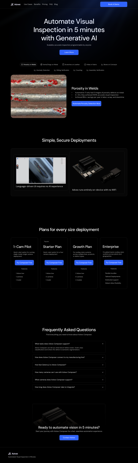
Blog (56, 4)
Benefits (37, 4)
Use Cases (28, 4)
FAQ (51, 4)
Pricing (45, 4)
